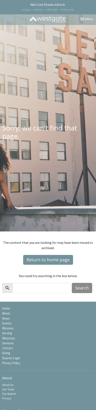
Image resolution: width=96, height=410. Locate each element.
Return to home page (48, 260)
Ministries (8, 338)
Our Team (8, 389)
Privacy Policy (11, 363)
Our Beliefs (9, 394)
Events (6, 323)
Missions (8, 328)
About (6, 313)
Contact (7, 348)
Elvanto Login (11, 358)
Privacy (6, 398)
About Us (8, 385)
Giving (6, 353)
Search (82, 288)
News (6, 318)
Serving (7, 333)
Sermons (8, 343)
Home (6, 308)
